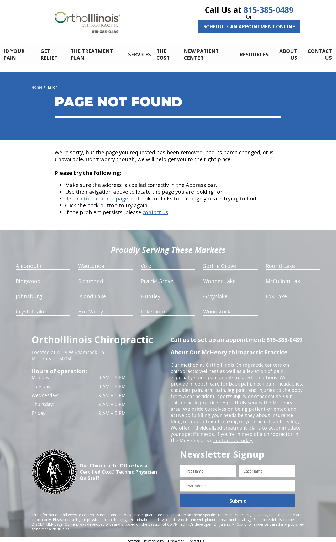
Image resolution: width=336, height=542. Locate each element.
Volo (146, 263)
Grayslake (215, 293)
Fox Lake (276, 293)
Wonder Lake (219, 278)
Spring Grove (219, 263)
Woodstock (216, 308)
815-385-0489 (268, 9)
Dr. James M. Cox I (229, 521)
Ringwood (28, 278)
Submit (237, 498)
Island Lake (92, 293)
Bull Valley (90, 308)
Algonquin (28, 263)
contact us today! (233, 437)
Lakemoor (153, 308)
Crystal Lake (31, 308)
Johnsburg (29, 293)
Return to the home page (96, 195)
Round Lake (280, 263)
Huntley (150, 293)
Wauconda (91, 263)
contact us (155, 209)
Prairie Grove (157, 278)
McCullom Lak (283, 278)
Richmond (90, 278)
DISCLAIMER (42, 521)
